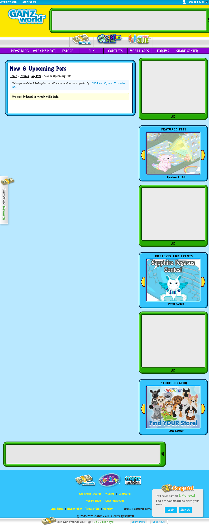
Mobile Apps (139, 51)
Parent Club (139, 39)
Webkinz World (8, 2)
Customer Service (143, 508)
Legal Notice (57, 508)
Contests (115, 51)
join (201, 2)
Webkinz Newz (109, 39)
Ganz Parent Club (114, 500)
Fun (92, 51)
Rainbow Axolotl (176, 177)
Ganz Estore (29, 2)
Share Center (187, 51)
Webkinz (109, 493)
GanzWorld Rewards (90, 493)
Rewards (82, 40)
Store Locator (176, 431)
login (192, 2)
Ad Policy (108, 508)
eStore (67, 51)
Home (13, 76)
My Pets (36, 76)
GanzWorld (124, 493)
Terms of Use (92, 508)
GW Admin (97, 83)
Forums (163, 51)
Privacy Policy (74, 508)
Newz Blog (20, 51)
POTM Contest (176, 304)
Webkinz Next (44, 51)
